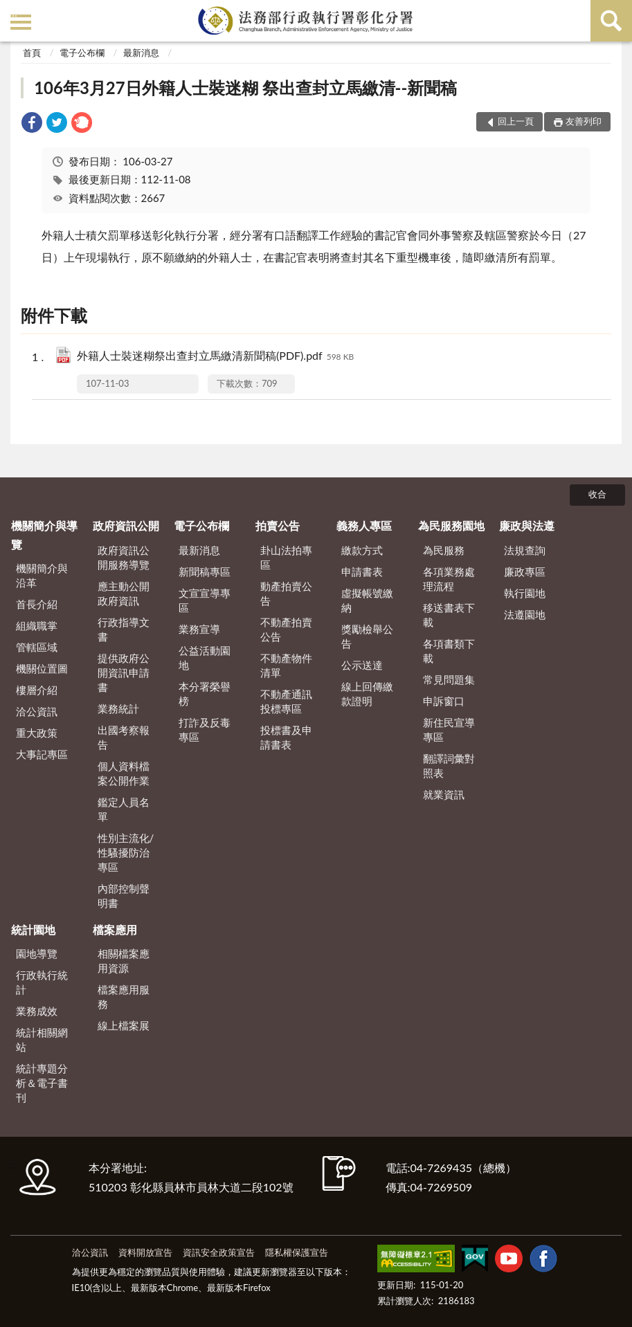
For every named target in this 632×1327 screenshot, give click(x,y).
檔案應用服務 (124, 996)
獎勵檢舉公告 (367, 636)
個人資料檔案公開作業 (124, 773)
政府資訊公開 (126, 525)
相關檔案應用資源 (124, 960)
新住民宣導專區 (449, 729)
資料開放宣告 (145, 1252)
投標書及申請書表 (286, 737)
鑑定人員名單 (124, 809)
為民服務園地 (451, 525)
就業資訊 (443, 794)
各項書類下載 (449, 650)
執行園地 (524, 593)
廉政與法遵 (526, 525)
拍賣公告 (277, 525)
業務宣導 (199, 629)
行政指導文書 (124, 629)
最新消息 (141, 52)
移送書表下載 (449, 614)
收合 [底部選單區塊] (597, 494)
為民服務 (443, 550)
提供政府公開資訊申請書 (124, 672)
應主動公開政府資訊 (124, 593)
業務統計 (118, 708)
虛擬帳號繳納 (367, 600)
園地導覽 (36, 953)
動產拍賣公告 (286, 593)
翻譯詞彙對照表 (449, 765)
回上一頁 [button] (516, 121)
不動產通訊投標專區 (286, 701)
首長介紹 (36, 604)
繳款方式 (362, 550)
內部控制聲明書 (124, 895)
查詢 (611, 21)
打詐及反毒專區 (205, 729)
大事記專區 (42, 754)
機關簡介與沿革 (42, 575)
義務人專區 (364, 525)
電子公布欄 (82, 52)
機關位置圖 (42, 668)
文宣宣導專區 (205, 600)
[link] (31, 124)
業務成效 (36, 1011)
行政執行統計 (42, 982)
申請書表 (362, 571)
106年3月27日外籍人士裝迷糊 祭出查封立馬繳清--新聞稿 (245, 87)
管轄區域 (36, 647)
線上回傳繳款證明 (367, 693)
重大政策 (36, 732)
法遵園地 (524, 614)
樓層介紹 (36, 690)
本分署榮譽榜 (205, 693)
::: (13, 12)
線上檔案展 (124, 1025)
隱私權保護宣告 (296, 1252)
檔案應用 (115, 929)
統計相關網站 (42, 1039)
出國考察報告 (124, 737)
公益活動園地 (205, 657)
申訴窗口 (443, 701)
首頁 (32, 52)
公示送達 (362, 665)
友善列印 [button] (584, 121)
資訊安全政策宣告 (219, 1252)
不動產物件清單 (286, 665)
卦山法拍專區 (286, 557)
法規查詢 (524, 550)
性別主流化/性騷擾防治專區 (126, 852)
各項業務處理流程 (449, 578)
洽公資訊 (36, 711)
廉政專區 (524, 571)
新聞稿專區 (205, 571)
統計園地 (33, 929)
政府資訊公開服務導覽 (124, 557)
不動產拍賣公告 (286, 629)
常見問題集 (449, 679)
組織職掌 (36, 625)
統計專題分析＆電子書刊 (42, 1083)
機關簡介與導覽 (44, 534)
